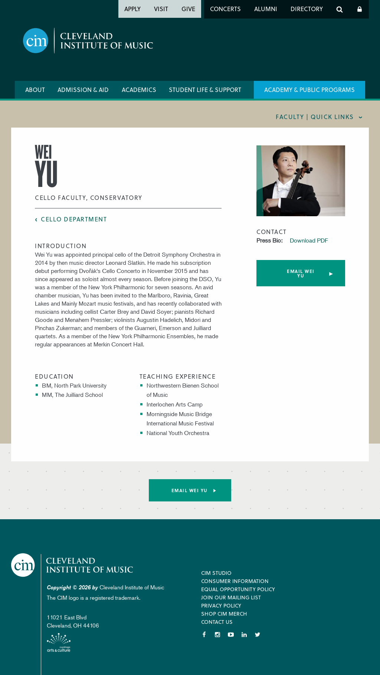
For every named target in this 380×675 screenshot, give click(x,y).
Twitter (258, 635)
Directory (307, 8)
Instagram (217, 635)
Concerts (225, 8)
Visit (161, 8)
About (35, 89)
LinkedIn (244, 635)
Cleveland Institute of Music (72, 565)
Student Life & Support (205, 89)
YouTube (231, 635)
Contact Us (217, 622)
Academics (139, 89)
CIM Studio (216, 573)
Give (188, 8)
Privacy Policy (221, 605)
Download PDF (309, 240)
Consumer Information (235, 581)
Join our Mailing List (231, 597)
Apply (132, 8)
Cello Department (74, 219)
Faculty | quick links (315, 116)
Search (339, 9)
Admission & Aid (83, 89)
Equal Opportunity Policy (238, 589)
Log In (359, 9)
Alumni (265, 8)
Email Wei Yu (301, 273)
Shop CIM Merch (224, 614)
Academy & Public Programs (309, 89)
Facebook (204, 635)
